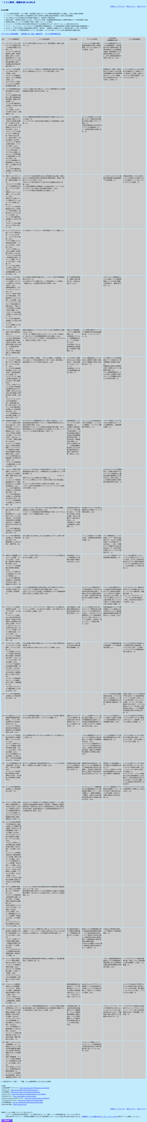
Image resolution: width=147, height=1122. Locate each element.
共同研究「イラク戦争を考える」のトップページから (99, 1116)
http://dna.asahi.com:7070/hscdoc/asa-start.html (34, 1088)
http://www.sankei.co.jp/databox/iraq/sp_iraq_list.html (29, 1094)
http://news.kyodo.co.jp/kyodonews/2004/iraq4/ (25, 1092)
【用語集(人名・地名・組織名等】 (31, 34)
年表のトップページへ (117, 6)
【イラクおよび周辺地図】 (10, 34)
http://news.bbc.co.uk (19, 1104)
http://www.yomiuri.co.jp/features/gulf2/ (30, 1100)
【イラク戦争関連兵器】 (53, 34)
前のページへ (131, 6)
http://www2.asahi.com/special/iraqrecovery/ (25, 1090)
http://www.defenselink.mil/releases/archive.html (28, 1102)
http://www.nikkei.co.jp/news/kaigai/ (25, 1096)
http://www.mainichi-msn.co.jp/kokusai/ (37, 1098)
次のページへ (141, 6)
